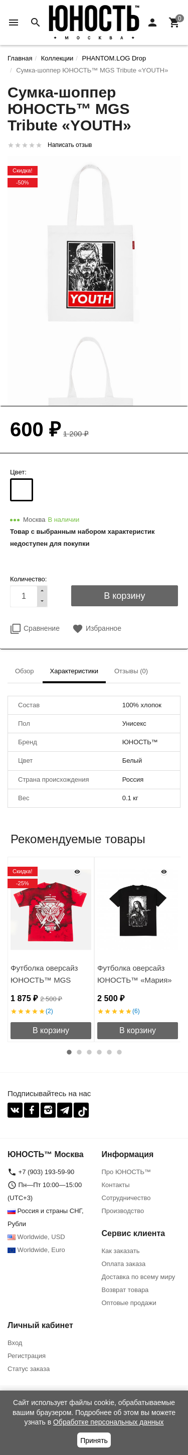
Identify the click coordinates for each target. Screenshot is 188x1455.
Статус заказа (29, 1369)
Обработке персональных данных (108, 1422)
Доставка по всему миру (138, 1277)
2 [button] (79, 1052)
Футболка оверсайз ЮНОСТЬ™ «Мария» (134, 974)
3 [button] (89, 1052)
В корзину (51, 1030)
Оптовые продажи (129, 1303)
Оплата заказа (124, 1264)
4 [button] (99, 1052)
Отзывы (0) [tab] (131, 671)
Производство (123, 1211)
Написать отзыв (70, 144)
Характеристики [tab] (74, 671)
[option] (51, 949)
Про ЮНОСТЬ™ (126, 1172)
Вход (15, 1343)
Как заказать (121, 1251)
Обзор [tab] (24, 671)
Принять (94, 1441)
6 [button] (119, 1052)
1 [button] (69, 1052)
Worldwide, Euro (36, 1250)
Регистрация (27, 1356)
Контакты (116, 1185)
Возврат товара (125, 1290)
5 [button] (109, 1052)
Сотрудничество (126, 1198)
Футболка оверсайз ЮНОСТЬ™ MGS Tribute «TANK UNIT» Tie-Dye (47, 986)
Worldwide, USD (36, 1237)
